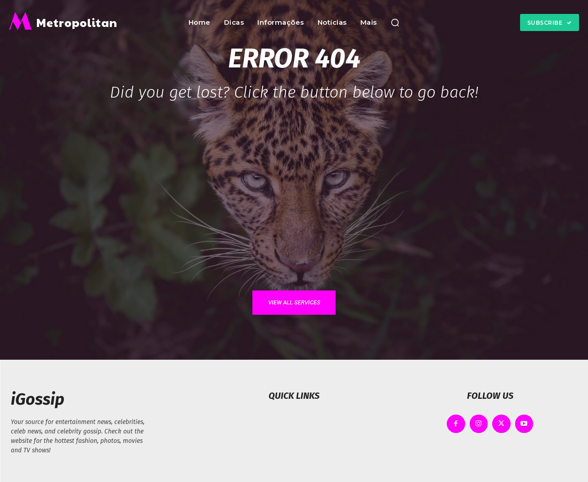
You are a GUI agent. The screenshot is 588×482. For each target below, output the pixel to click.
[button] (395, 22)
